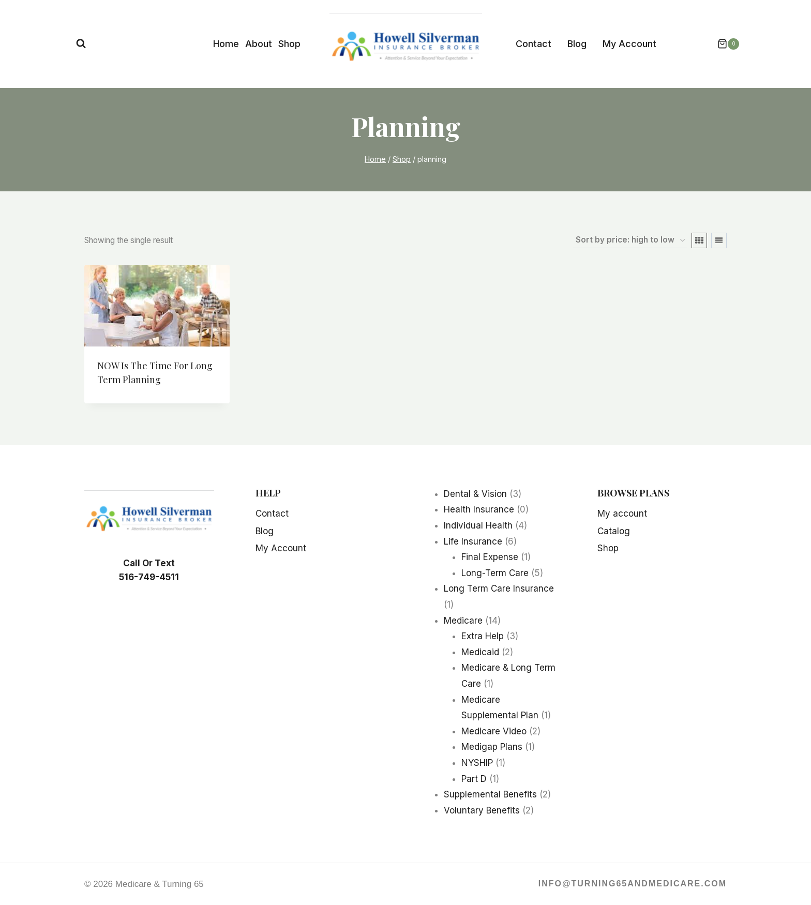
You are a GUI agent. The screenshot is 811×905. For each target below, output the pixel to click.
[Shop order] (630, 240)
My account (622, 513)
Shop (289, 43)
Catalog (613, 531)
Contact (533, 43)
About (258, 43)
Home (226, 43)
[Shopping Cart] (723, 44)
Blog (577, 43)
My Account (629, 43)
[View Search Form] (81, 44)
